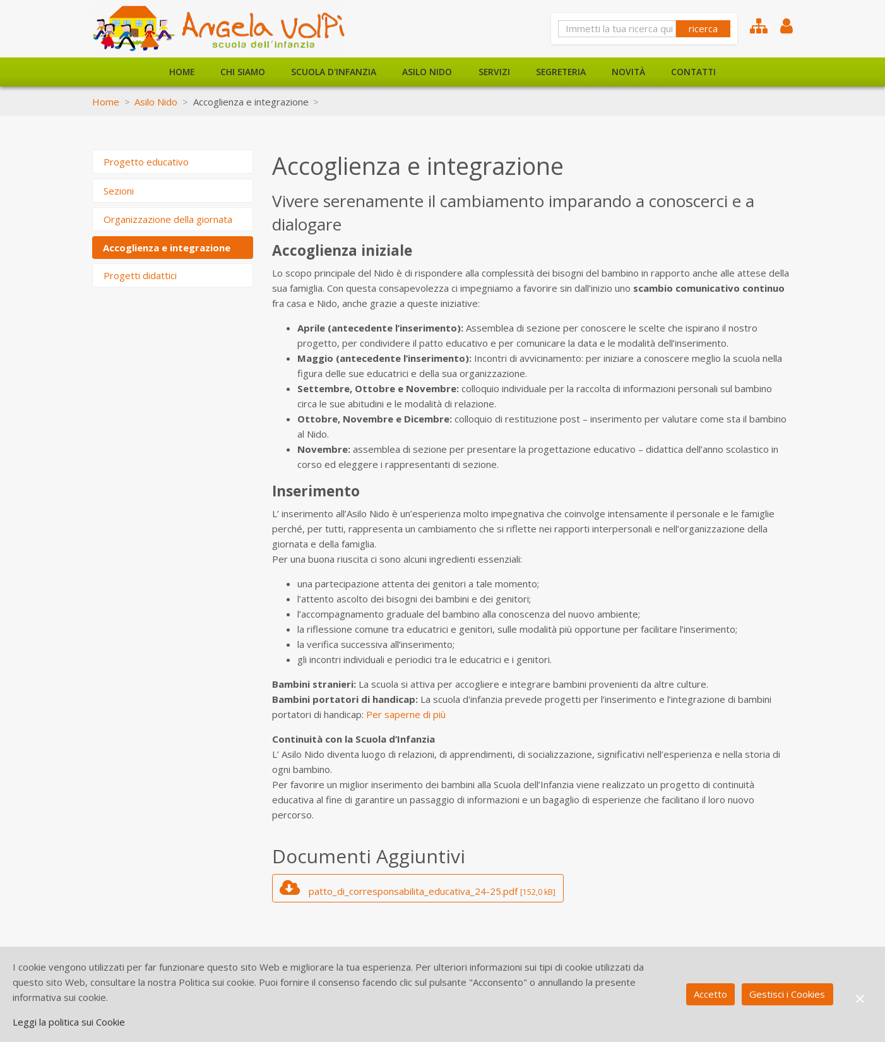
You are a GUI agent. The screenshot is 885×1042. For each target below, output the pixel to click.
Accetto (710, 994)
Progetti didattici (140, 275)
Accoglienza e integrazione (166, 247)
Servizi (494, 72)
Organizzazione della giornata (168, 219)
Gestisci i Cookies (787, 994)
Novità (628, 72)
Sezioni (119, 190)
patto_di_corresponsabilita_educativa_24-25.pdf (417, 887)
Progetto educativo (146, 161)
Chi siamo (242, 72)
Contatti (693, 72)
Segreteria (561, 72)
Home (181, 72)
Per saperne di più (406, 714)
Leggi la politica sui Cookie (69, 1021)
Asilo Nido (427, 72)
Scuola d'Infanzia (333, 72)
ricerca (703, 28)
